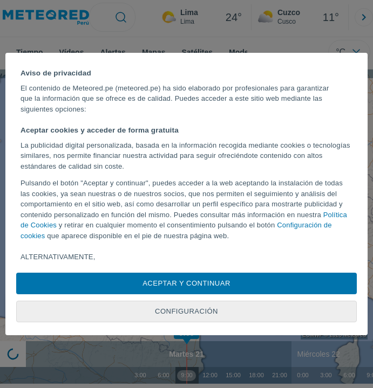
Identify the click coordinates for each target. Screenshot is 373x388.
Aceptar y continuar (186, 283)
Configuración (186, 311)
